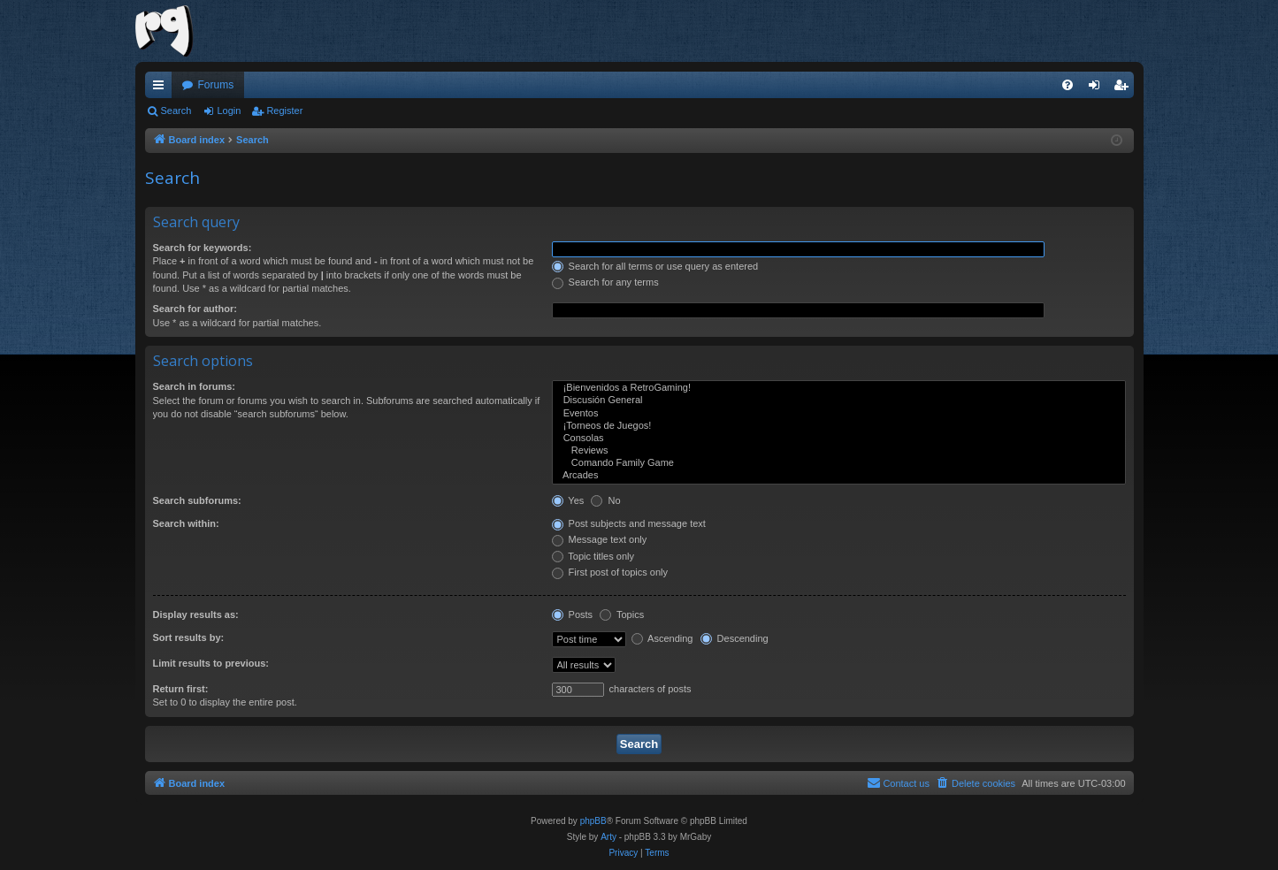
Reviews (839, 451)
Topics (622, 614)
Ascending (662, 638)
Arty (608, 837)
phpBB (593, 821)
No (605, 500)
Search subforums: (197, 500)
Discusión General (839, 400)
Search (176, 110)
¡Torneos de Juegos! (839, 426)
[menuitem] (1067, 85)
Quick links (162, 88)
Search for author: (195, 308)
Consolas (839, 438)
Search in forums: (194, 386)
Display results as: (196, 614)
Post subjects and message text (629, 523)
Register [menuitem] (1123, 88)
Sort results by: (189, 637)
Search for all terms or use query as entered (655, 266)
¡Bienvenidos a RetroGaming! (839, 388)
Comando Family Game (839, 463)
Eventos (839, 414)
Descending (734, 638)
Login (229, 110)
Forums (216, 85)
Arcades (839, 475)
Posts (572, 614)
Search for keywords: (202, 247)
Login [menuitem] (1097, 88)
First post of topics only (610, 572)
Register (284, 110)
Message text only (599, 539)
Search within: (186, 523)
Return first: (181, 688)
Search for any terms (605, 282)
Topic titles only (593, 556)
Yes (568, 500)
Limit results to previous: (211, 663)
